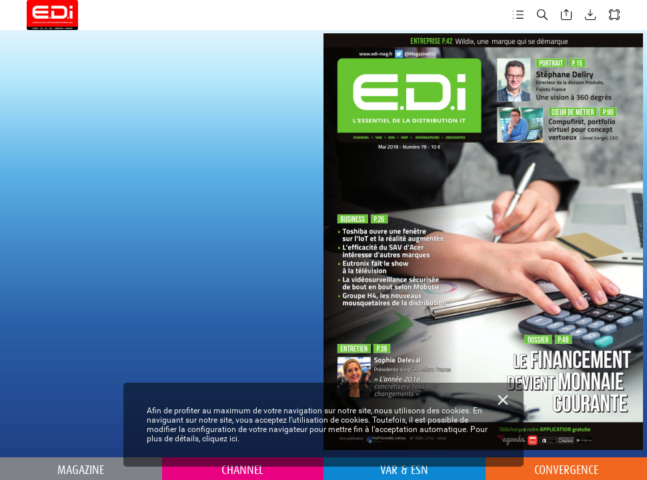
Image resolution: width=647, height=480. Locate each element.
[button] (518, 15)
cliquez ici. (220, 438)
